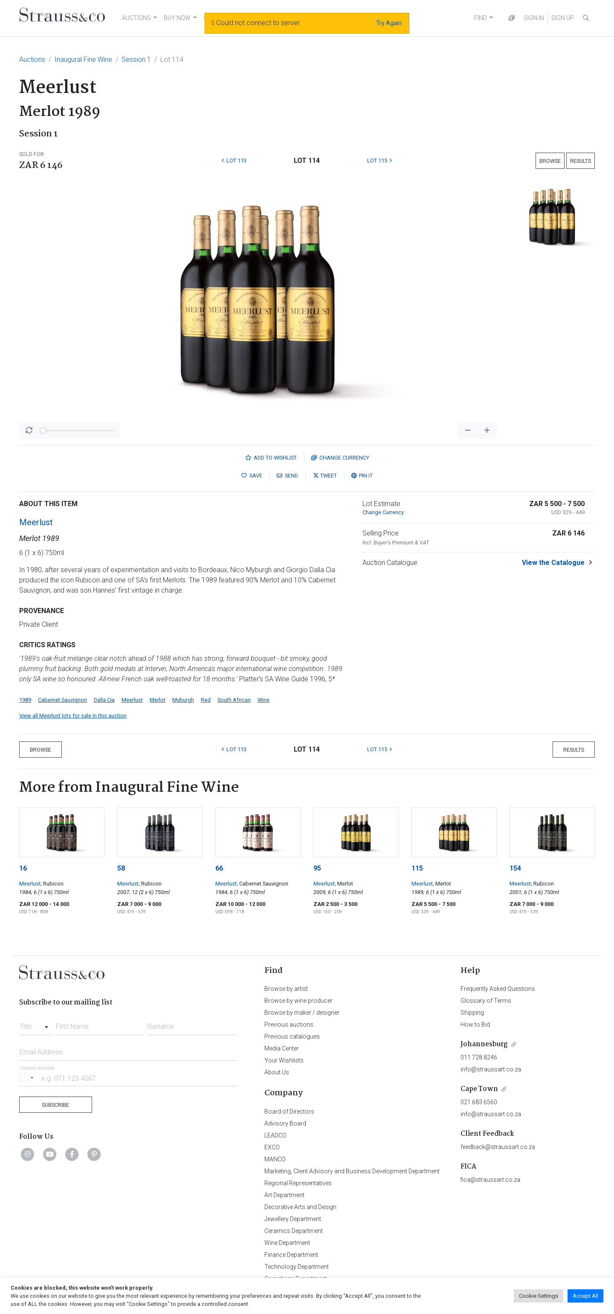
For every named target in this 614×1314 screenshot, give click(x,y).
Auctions (32, 59)
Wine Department (287, 1242)
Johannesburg (484, 1044)
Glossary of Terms (485, 1000)
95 (317, 868)
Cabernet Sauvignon (62, 700)
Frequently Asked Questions (497, 988)
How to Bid (475, 1024)
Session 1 (136, 59)
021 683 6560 (478, 1102)
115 (417, 868)
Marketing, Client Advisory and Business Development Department (352, 1171)
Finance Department (291, 1254)
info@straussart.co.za (490, 1069)
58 (121, 868)
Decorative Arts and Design (300, 1207)
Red (206, 700)
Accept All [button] (585, 1296)
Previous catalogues (292, 1036)
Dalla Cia (104, 700)
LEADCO (275, 1135)
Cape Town (479, 1089)
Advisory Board (285, 1123)
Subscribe (55, 1105)
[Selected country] (28, 1078)
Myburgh (183, 700)
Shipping (472, 1012)
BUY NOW (177, 17)
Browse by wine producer (298, 1000)
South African (234, 700)
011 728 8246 (478, 1057)
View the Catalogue (553, 563)
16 (23, 868)
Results (580, 161)
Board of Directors (289, 1111)
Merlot (157, 700)
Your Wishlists (284, 1060)
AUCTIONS (136, 17)
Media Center (281, 1048)
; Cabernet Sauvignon (262, 883)
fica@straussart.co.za (490, 1179)
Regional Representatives (298, 1183)
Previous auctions (288, 1024)
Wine (263, 700)
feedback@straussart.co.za (497, 1146)
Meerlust (36, 522)
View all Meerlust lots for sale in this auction (73, 715)
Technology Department (296, 1266)
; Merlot (344, 883)
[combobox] (35, 1024)
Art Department (284, 1195)
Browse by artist (286, 988)
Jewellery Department (292, 1219)
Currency (340, 457)
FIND (480, 17)
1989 (25, 700)
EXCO (272, 1147)
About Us (276, 1072)
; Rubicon (52, 883)
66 (219, 868)
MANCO (275, 1159)
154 (515, 868)
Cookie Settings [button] (538, 1296)
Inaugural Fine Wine (83, 59)
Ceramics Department (293, 1230)
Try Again (389, 23)
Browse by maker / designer (301, 1012)
